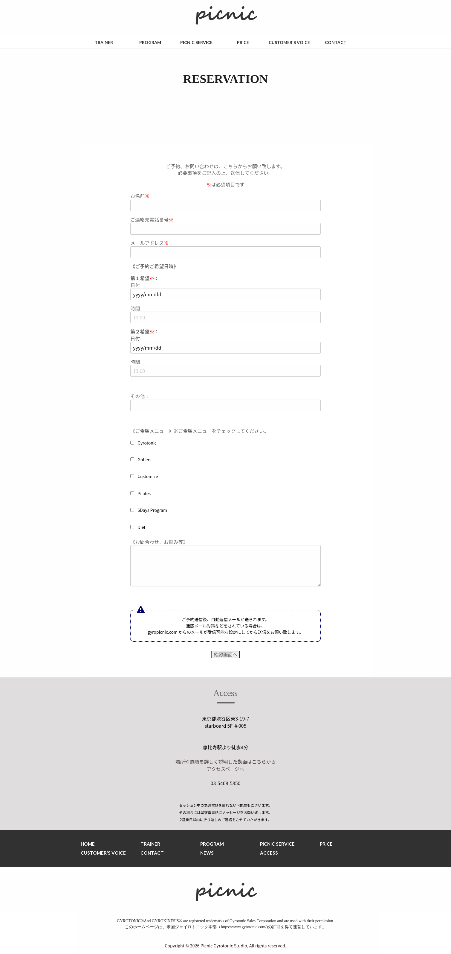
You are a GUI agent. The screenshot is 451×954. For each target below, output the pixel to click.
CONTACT (335, 42)
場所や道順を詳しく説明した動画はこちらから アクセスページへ (225, 765)
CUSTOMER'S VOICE (289, 42)
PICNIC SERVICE (196, 42)
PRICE (243, 42)
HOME (88, 844)
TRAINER (104, 42)
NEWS (207, 853)
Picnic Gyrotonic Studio (224, 945)
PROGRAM (150, 42)
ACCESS (269, 853)
